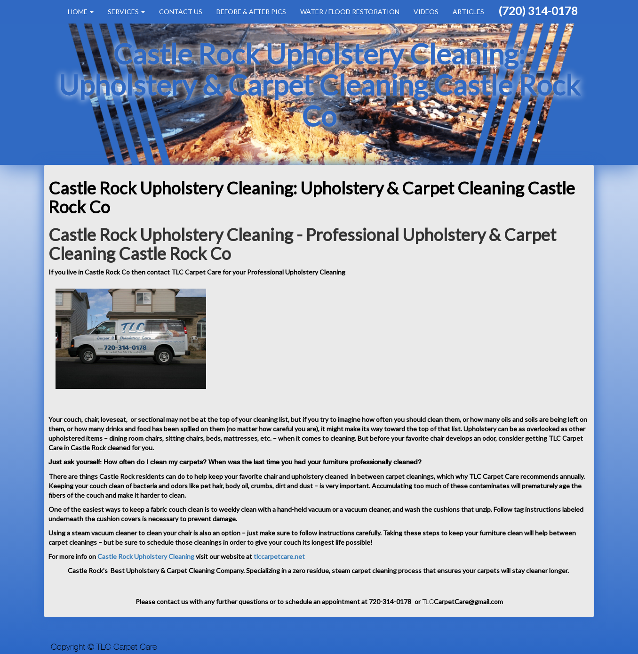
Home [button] (81, 12)
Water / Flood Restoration (349, 12)
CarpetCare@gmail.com (468, 601)
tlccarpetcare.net (279, 556)
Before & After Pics (251, 12)
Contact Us (180, 12)
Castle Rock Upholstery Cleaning (145, 556)
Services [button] (126, 12)
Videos (426, 12)
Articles (468, 12)
